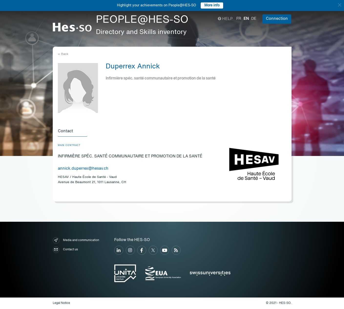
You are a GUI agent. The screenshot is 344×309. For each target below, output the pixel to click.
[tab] (72, 131)
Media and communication (76, 240)
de (253, 19)
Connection (277, 19)
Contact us (65, 249)
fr (238, 19)
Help (225, 19)
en (246, 19)
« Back (63, 54)
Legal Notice (61, 303)
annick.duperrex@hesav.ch (83, 169)
